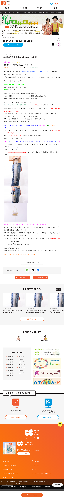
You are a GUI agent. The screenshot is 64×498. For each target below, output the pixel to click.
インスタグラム (17, 136)
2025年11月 (10, 376)
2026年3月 (10, 370)
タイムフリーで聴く (14, 45)
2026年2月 (21, 370)
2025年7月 (10, 381)
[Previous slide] (57, 291)
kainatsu (7, 63)
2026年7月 (10, 365)
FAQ (35, 479)
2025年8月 (21, 379)
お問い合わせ (9, 479)
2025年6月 (21, 381)
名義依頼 (36, 470)
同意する (57, 485)
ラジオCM (37, 474)
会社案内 (8, 470)
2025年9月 (10, 379)
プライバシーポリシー (7, 485)
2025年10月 (22, 376)
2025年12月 (22, 373)
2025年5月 (10, 384)
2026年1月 (10, 373)
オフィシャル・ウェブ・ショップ (18, 153)
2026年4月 (21, 368)
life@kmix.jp (24, 103)
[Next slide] (59, 291)
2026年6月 (21, 365)
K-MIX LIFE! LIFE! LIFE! (18, 40)
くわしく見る (23, 463)
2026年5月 (10, 368)
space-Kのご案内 (10, 474)
